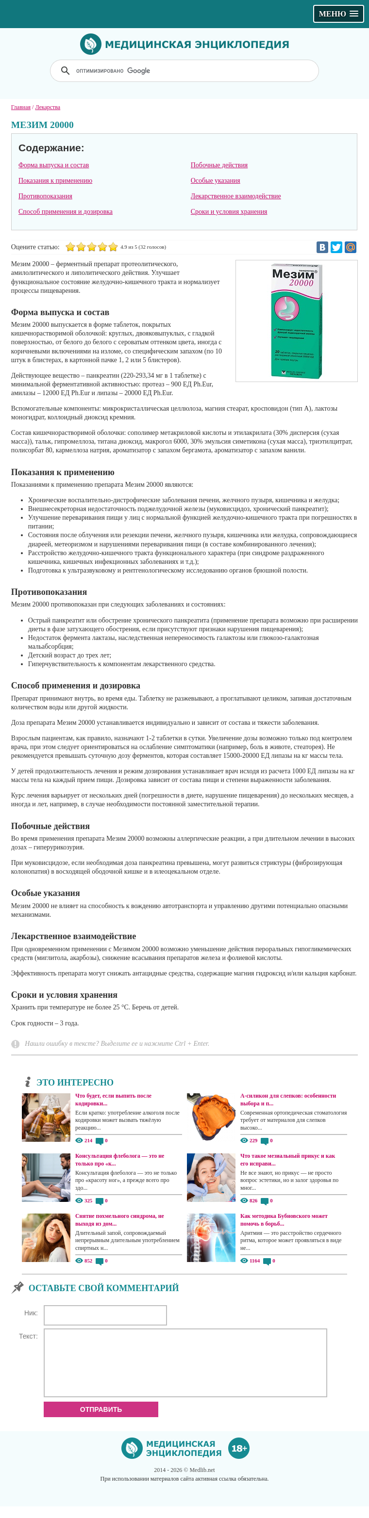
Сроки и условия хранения (229, 211)
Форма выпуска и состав (53, 165)
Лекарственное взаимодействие (236, 196)
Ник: (31, 1313)
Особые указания (215, 180)
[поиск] (185, 71)
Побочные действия (219, 165)
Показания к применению (55, 180)
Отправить (101, 1421)
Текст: (28, 1336)
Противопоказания (45, 196)
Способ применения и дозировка (65, 211)
